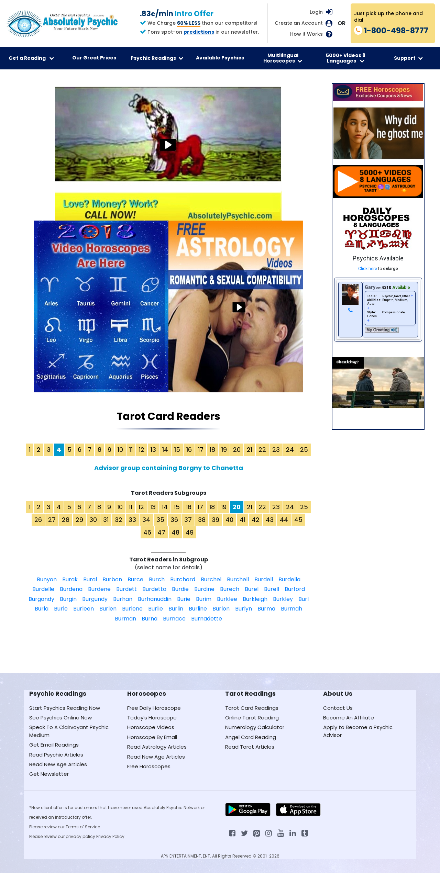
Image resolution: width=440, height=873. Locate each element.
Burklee (227, 599)
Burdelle (43, 589)
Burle (61, 609)
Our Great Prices (94, 57)
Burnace (174, 619)
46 (147, 532)
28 (65, 519)
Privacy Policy (110, 836)
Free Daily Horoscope (154, 708)
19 (224, 449)
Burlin (175, 609)
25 (304, 449)
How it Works (306, 34)
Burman (125, 619)
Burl (303, 599)
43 (270, 519)
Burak (70, 579)
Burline (198, 609)
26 (38, 519)
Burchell (238, 579)
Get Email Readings (54, 744)
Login (316, 12)
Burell (271, 589)
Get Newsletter (49, 773)
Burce (135, 579)
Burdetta (154, 589)
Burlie (155, 609)
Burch (157, 579)
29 (79, 519)
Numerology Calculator (254, 727)
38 (202, 519)
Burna (149, 619)
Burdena (71, 589)
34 (146, 519)
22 (262, 449)
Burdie (180, 589)
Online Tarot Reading (252, 717)
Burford (295, 589)
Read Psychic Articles (56, 754)
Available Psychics (220, 57)
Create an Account (299, 23)
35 (160, 519)
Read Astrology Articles (157, 746)
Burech (229, 589)
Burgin (68, 599)
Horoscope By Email (152, 737)
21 (249, 449)
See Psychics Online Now (60, 717)
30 (93, 519)
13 (153, 449)
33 (132, 519)
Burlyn (243, 609)
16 (189, 449)
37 (188, 519)
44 (284, 519)
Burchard (182, 579)
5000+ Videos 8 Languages (345, 58)
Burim (203, 599)
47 (161, 532)
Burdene (99, 589)
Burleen (83, 609)
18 (212, 449)
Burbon (112, 579)
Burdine (204, 589)
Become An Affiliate (348, 717)
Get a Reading (31, 58)
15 (177, 449)
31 (106, 519)
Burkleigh (255, 599)
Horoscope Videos (150, 727)
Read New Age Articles (58, 764)
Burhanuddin (155, 599)
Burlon (221, 609)
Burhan (122, 599)
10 (120, 449)
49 (190, 532)
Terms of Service (83, 827)
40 (229, 519)
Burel (251, 589)
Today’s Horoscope (152, 717)
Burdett (126, 589)
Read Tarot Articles (249, 746)
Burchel (211, 579)
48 (175, 532)
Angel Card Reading (250, 737)
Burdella (289, 579)
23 (276, 449)
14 (165, 449)
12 (141, 449)
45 (298, 519)
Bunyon (47, 579)
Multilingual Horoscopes (282, 58)
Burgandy (41, 599)
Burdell (263, 579)
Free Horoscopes (148, 766)
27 (52, 519)
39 (215, 519)
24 (290, 449)
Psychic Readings (157, 58)
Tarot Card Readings (251, 708)
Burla (41, 609)
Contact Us (338, 708)
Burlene (132, 609)
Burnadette (206, 619)
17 (201, 449)
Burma (266, 609)
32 (118, 519)
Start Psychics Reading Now (64, 708)
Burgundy (95, 599)
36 (174, 519)
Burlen (108, 609)
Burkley (283, 599)
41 (242, 519)
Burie (183, 599)
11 (131, 449)
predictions (199, 32)
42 (256, 519)
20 (237, 449)
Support (408, 58)
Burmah (291, 609)
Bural (90, 579)
